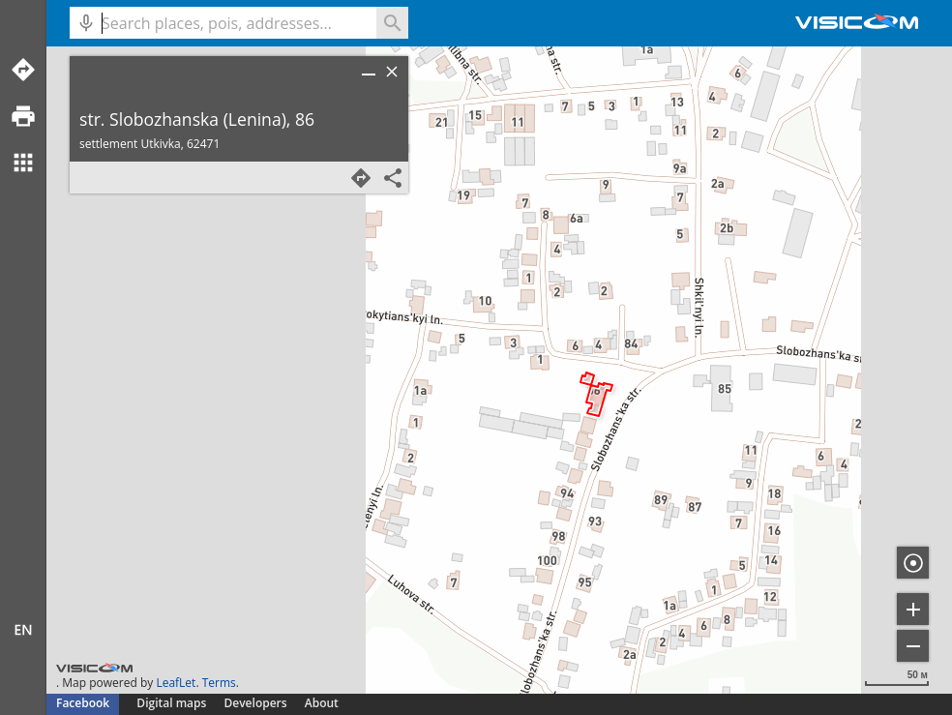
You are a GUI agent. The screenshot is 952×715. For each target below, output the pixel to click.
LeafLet (175, 682)
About (322, 703)
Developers (255, 703)
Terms (219, 682)
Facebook (82, 703)
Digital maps (172, 703)
